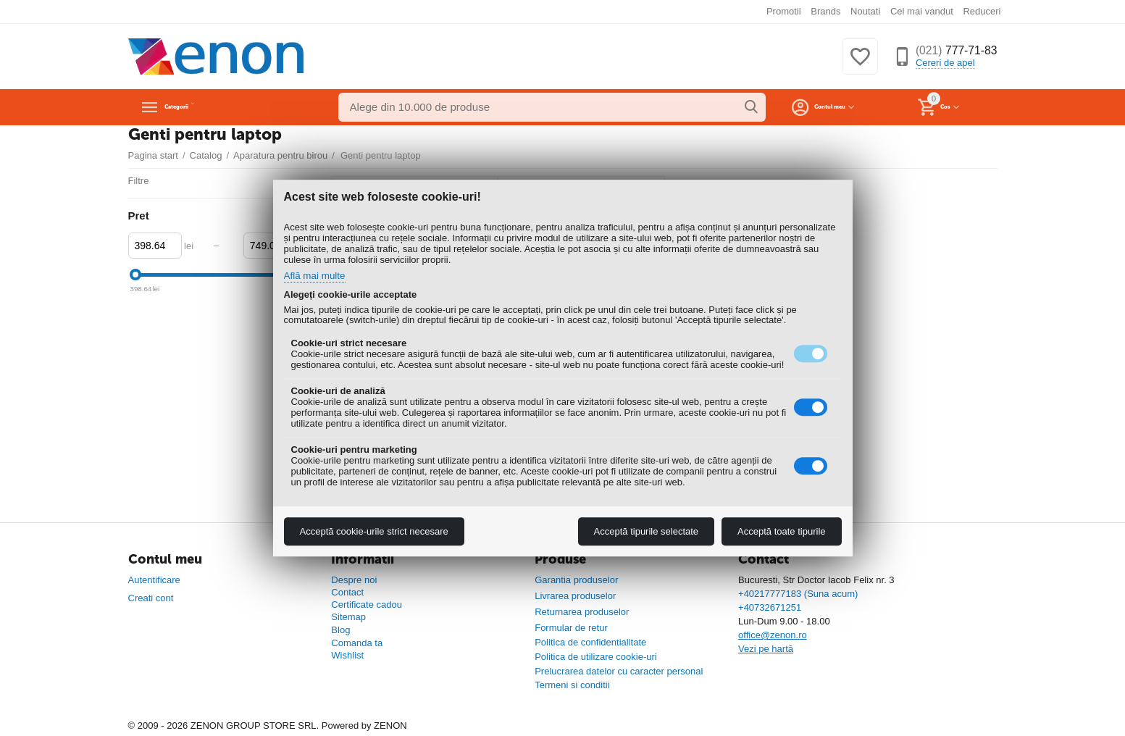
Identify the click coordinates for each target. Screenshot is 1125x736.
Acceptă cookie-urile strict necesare (374, 531)
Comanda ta (356, 642)
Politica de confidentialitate (590, 642)
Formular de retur (571, 627)
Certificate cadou (366, 604)
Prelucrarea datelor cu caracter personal (619, 671)
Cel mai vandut (921, 11)
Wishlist (347, 655)
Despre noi (354, 579)
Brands (825, 11)
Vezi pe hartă (765, 648)
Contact (347, 592)
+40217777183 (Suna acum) (798, 593)
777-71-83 (950, 50)
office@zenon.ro (772, 635)
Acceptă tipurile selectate (646, 531)
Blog (340, 629)
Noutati (865, 11)
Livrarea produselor (575, 595)
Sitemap (348, 616)
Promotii (783, 11)
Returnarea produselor (582, 611)
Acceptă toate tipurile (781, 531)
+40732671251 (769, 607)
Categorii (193, 107)
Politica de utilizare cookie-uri (596, 656)
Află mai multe (319, 276)
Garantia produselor (576, 579)
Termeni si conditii (572, 684)
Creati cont (151, 598)
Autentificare (154, 579)
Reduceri (981, 11)
